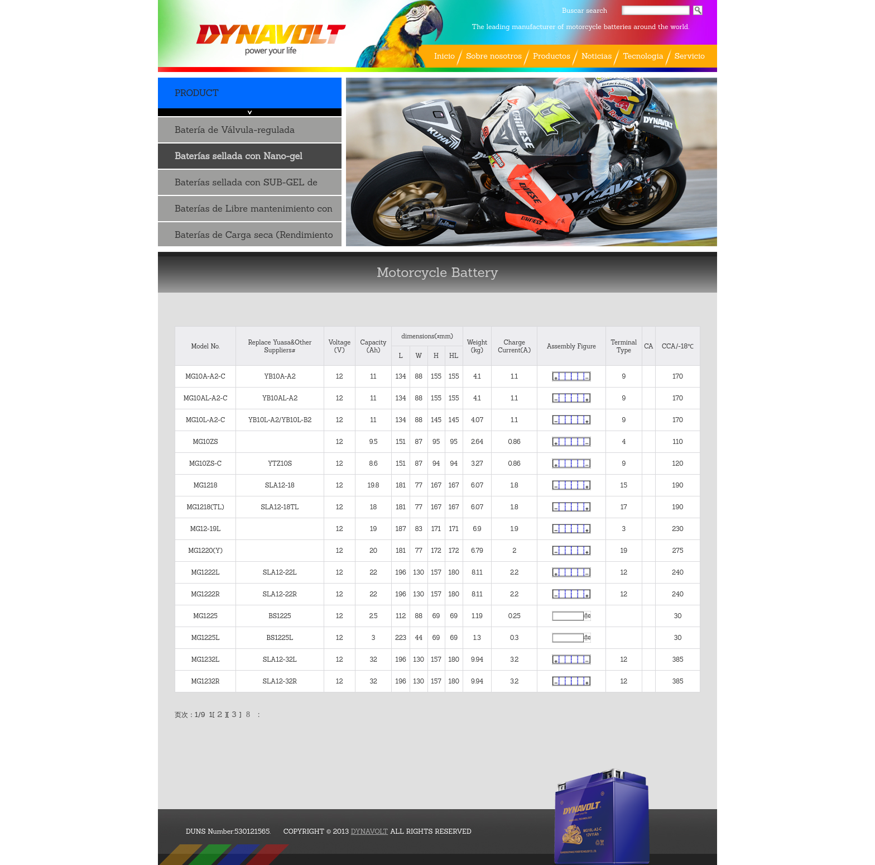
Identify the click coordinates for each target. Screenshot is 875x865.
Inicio (444, 56)
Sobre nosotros (494, 56)
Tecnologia (643, 56)
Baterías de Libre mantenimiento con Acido (254, 212)
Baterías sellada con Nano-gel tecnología (238, 159)
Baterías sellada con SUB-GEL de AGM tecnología (246, 185)
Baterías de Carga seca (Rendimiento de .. (254, 238)
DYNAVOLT (369, 831)
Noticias (596, 56)
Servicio (690, 56)
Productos (551, 56)
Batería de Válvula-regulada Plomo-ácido (235, 133)
